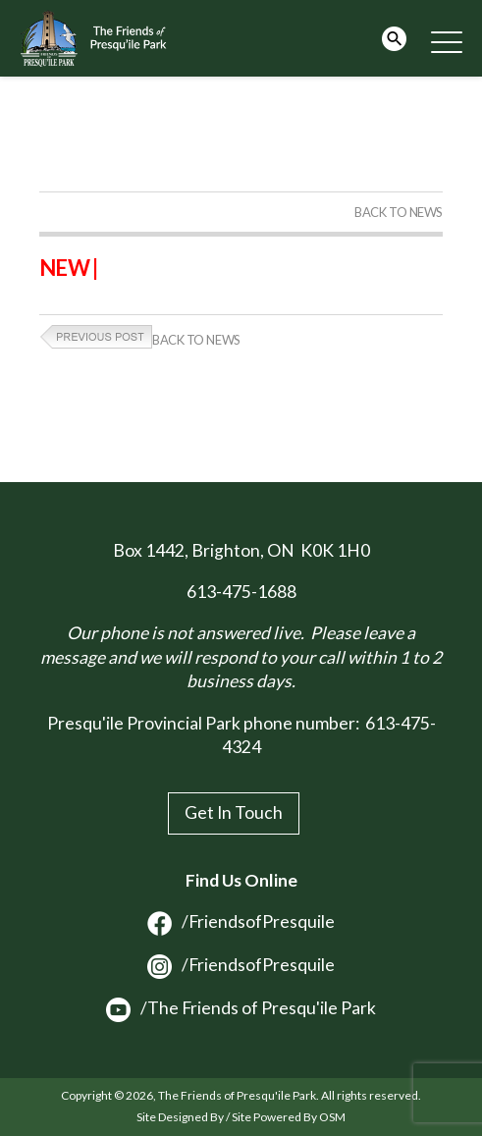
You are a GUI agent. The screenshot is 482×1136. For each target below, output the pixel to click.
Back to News (398, 212)
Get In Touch (234, 812)
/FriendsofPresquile (241, 921)
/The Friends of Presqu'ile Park (241, 1008)
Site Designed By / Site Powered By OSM (241, 1116)
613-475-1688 (241, 591)
